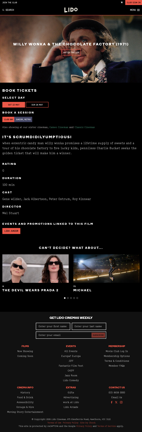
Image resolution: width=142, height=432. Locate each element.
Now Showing (25, 351)
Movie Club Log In (117, 351)
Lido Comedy (71, 380)
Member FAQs (117, 365)
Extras (71, 387)
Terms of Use (54, 422)
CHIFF (71, 370)
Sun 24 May (37, 104)
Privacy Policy (71, 422)
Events (71, 346)
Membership (117, 346)
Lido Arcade (71, 407)
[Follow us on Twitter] (116, 402)
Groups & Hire (25, 407)
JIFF (71, 360)
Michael (82, 290)
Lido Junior (11, 230)
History (25, 392)
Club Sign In (133, 2)
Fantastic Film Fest (71, 365)
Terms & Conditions (116, 360)
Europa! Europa (71, 356)
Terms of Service (106, 426)
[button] (65, 298)
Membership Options (117, 356)
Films (25, 346)
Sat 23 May (13, 104)
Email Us (116, 397)
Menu (135, 10)
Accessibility (25, 402)
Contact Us (117, 387)
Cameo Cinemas (58, 127)
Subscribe (98, 335)
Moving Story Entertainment (25, 411)
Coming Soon (25, 356)
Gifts (71, 392)
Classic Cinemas (85, 127)
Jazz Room (71, 375)
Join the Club (9, 2)
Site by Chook (88, 422)
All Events (70, 351)
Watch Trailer (71, 52)
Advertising (71, 397)
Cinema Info (25, 387)
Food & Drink (25, 397)
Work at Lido (71, 402)
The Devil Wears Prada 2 (30, 290)
